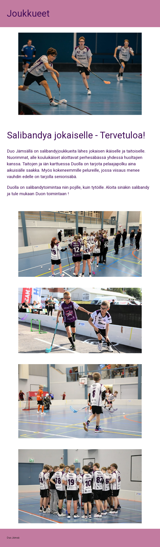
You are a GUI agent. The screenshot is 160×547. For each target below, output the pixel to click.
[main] (80, 13)
